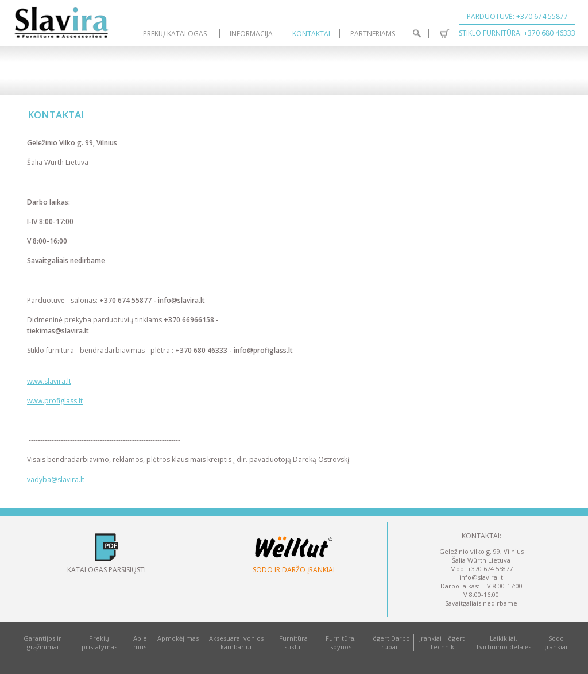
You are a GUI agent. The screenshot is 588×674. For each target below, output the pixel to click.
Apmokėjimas (178, 638)
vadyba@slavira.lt (55, 479)
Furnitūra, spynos (341, 642)
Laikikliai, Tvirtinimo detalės (503, 642)
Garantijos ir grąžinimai (42, 642)
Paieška (417, 33)
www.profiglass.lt (55, 401)
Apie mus (140, 642)
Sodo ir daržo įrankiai (294, 570)
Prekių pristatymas (99, 642)
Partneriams (372, 33)
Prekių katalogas (175, 33)
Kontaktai (311, 33)
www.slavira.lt (49, 381)
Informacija (251, 33)
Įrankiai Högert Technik (442, 642)
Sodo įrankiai (556, 642)
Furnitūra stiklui (293, 642)
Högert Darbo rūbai (389, 642)
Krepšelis (444, 33)
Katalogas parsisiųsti (106, 570)
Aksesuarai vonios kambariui (236, 642)
